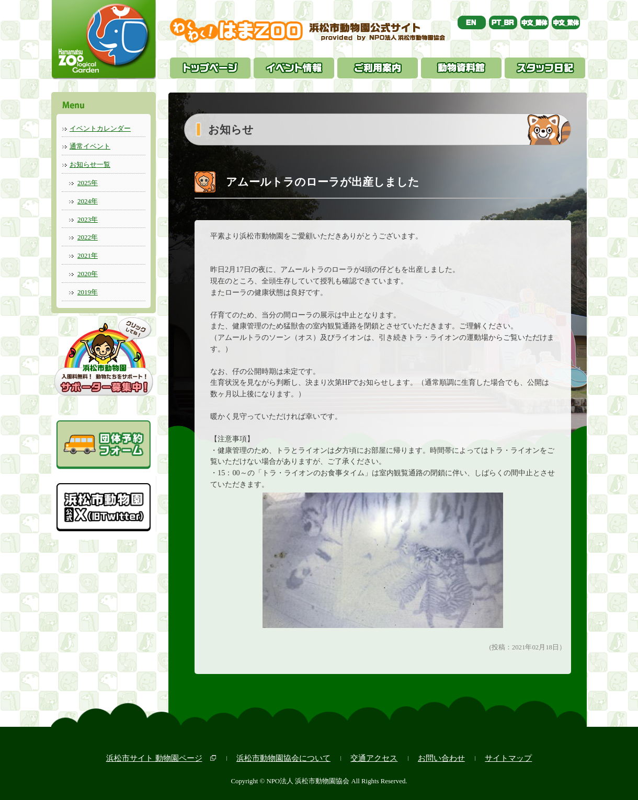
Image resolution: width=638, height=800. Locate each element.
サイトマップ (508, 757)
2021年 (87, 255)
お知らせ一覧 (90, 164)
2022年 (87, 237)
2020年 (87, 274)
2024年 (87, 201)
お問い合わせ (441, 757)
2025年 (87, 183)
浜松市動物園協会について (283, 757)
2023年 (87, 219)
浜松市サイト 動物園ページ (154, 757)
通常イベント (90, 146)
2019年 (87, 292)
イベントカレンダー (100, 128)
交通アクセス (373, 757)
